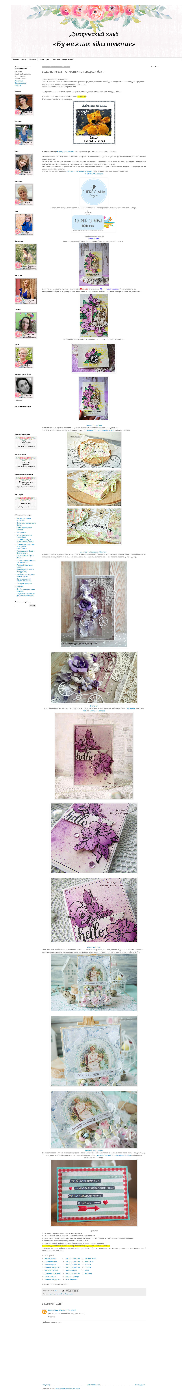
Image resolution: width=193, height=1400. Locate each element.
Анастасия (89, 1261)
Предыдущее (140, 1385)
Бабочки (20, 586)
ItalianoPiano (53, 1310)
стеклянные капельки (105, 430)
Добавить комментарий (52, 1322)
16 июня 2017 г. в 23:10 (67, 1310)
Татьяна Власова (73, 1258)
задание (51, 1294)
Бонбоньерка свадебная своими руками (26, 575)
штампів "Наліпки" (104, 1155)
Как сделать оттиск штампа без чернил (24, 580)
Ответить (51, 1317)
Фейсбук (18, 85)
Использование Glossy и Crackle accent (26, 552)
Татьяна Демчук (72, 1276)
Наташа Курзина (51, 1270)
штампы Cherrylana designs (64, 1294)
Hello (85, 711)
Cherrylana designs (65, 152)
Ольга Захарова (93, 947)
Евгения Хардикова (53, 1267)
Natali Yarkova (50, 1276)
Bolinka (88, 1264)
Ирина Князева (51, 1261)
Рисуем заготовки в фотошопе (24, 519)
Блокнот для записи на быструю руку (25, 570)
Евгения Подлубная (94, 425)
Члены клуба (44, 59)
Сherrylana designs (97, 711)
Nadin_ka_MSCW (73, 1264)
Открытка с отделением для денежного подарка (25, 595)
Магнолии (131, 708)
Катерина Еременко (53, 1273)
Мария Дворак (50, 1258)
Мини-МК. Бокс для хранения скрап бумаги (25, 541)
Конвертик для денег (24, 584)
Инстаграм (19, 81)
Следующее (46, 1385)
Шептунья (94, 706)
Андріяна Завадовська (94, 1150)
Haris (87, 1270)
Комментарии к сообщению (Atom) (67, 1389)
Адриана (88, 1273)
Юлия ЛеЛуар (71, 1270)
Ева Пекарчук (50, 1264)
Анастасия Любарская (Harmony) (93, 552)
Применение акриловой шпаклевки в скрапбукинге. (25, 546)
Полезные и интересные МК (63, 59)
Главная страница (19, 59)
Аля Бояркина (71, 1279)
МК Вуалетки (21, 532)
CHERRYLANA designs (94, 174)
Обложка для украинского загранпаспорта (26, 561)
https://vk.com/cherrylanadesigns (79, 171)
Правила (32, 59)
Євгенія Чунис (90, 1258)
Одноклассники (20, 83)
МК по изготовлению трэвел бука (24, 536)
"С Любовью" (88, 430)
